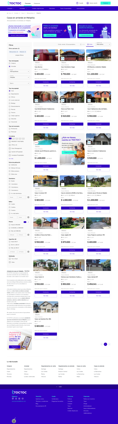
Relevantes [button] (100, 44)
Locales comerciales (29, 376)
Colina (78, 369)
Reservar (70, 408)
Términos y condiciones (42, 401)
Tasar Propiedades (66, 8)
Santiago (43, 369)
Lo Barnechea (80, 374)
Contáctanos (55, 399)
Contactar (46, 82)
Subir (59, 387)
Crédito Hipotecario (38, 8)
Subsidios (52, 8)
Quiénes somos (40, 399)
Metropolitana (27, 13)
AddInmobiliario (88, 413)
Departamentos (11, 369)
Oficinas (26, 374)
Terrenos (9, 374)
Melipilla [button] (12, 77)
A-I (16, 138)
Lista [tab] (82, 44)
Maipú (78, 376)
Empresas (37, 3)
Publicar (106, 3)
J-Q (20, 138)
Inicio (10, 13)
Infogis (85, 403)
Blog (37, 403)
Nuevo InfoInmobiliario (89, 408)
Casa (21, 13)
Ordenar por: (99, 42)
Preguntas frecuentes (57, 401)
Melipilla (35, 13)
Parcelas (9, 376)
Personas (28, 3)
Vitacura (43, 376)
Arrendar (23, 8)
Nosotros (38, 396)
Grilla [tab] (89, 44)
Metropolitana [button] (14, 71)
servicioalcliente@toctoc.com (19, 401)
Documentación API (41, 406)
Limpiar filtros (19, 55)
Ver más (11, 158)
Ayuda (53, 396)
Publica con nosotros (89, 399)
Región (11, 70)
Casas (8, 371)
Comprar (11, 8)
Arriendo (16, 13)
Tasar (69, 406)
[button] (19, 83)
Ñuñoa (43, 374)
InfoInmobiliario (88, 406)
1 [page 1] (105, 344)
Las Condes (44, 371)
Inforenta (86, 411)
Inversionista (80, 8)
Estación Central (62, 371)
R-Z (23, 138)
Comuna (11, 75)
